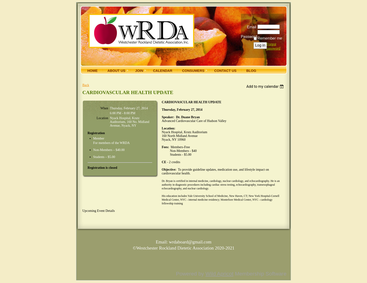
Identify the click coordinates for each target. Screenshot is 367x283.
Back (85, 85)
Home (92, 71)
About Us (116, 71)
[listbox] (265, 86)
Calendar (162, 71)
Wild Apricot (220, 274)
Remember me (269, 38)
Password (248, 35)
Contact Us (225, 71)
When (104, 108)
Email (250, 27)
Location (102, 118)
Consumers (193, 71)
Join (139, 71)
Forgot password (273, 46)
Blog (251, 71)
